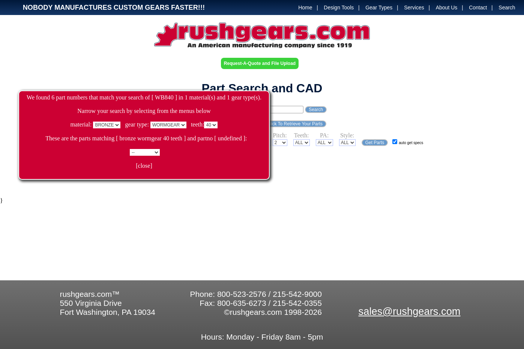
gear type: (137, 124)
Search (506, 8)
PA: (324, 135)
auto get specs (411, 143)
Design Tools (339, 8)
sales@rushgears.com (410, 311)
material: (81, 124)
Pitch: (280, 135)
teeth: (197, 124)
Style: (347, 135)
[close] (144, 165)
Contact (478, 8)
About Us (447, 8)
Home (305, 8)
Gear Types (378, 8)
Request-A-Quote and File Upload (260, 63)
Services (414, 8)
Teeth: (301, 135)
